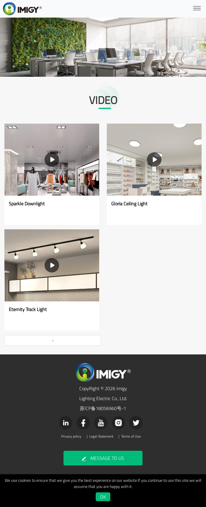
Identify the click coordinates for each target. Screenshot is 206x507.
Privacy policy (71, 436)
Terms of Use (131, 436)
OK (103, 496)
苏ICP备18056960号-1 (103, 408)
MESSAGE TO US (103, 458)
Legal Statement (101, 436)
